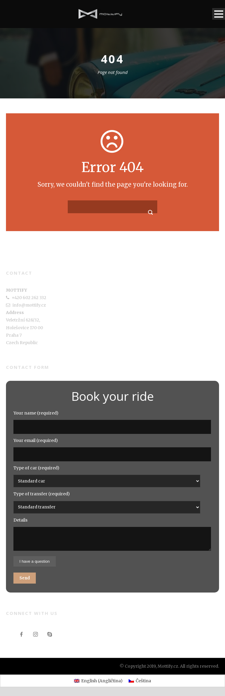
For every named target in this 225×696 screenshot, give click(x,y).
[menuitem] (98, 681)
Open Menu (218, 14)
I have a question (34, 561)
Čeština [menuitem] (143, 680)
